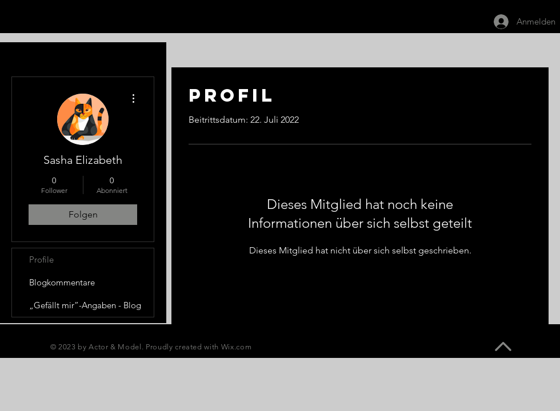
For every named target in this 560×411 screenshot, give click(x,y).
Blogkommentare (62, 282)
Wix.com (236, 346)
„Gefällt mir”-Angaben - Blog (85, 305)
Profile (41, 259)
